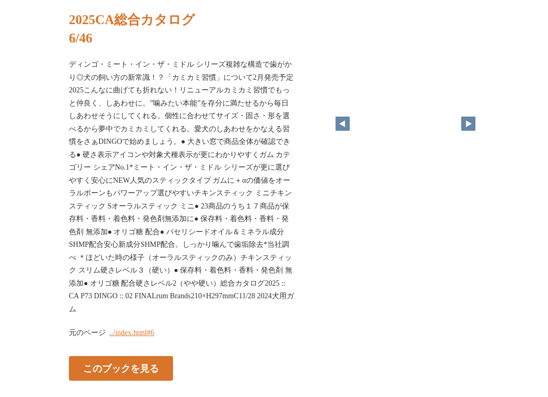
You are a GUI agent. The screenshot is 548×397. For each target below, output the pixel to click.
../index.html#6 (131, 333)
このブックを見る (121, 368)
